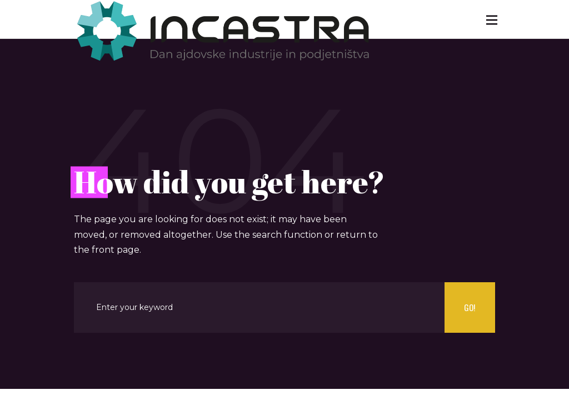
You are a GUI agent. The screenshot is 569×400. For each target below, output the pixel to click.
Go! (469, 307)
